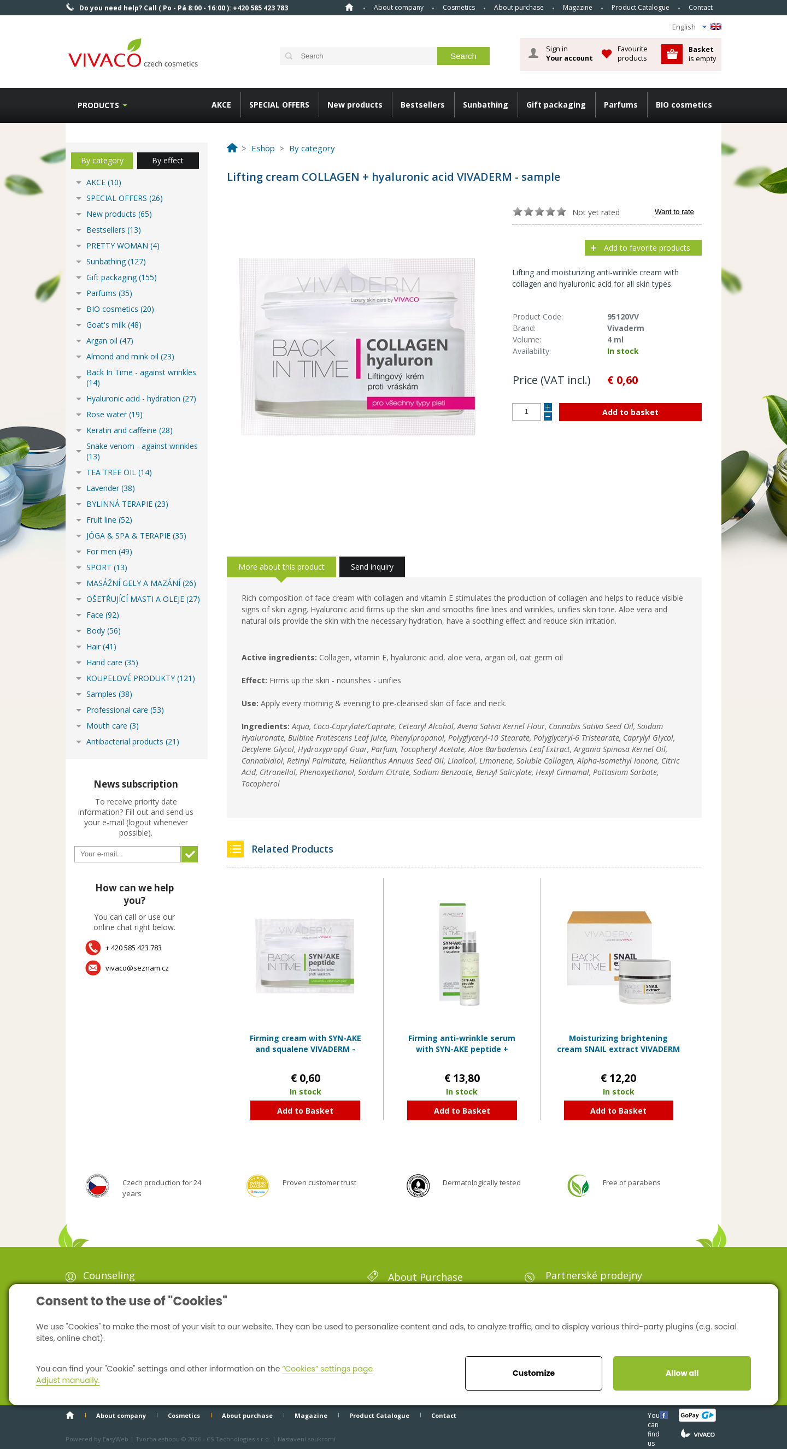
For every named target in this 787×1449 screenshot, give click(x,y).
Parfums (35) (109, 293)
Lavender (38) (110, 488)
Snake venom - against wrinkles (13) (142, 451)
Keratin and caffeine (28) (129, 430)
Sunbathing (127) (116, 261)
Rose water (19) (114, 414)
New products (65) (119, 214)
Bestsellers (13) (113, 229)
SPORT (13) (106, 567)
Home (349, 7)
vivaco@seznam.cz (137, 968)
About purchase (519, 7)
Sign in (569, 53)
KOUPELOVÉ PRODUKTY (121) (140, 678)
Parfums (621, 104)
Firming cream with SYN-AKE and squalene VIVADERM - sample (305, 1048)
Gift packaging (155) (121, 277)
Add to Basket (305, 1110)
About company (399, 7)
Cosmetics (459, 7)
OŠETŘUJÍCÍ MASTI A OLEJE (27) (143, 599)
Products (98, 105)
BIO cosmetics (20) (120, 309)
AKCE (221, 104)
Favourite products (633, 53)
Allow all (682, 1373)
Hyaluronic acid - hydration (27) (141, 398)
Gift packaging (556, 104)
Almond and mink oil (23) (130, 356)
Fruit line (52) (109, 519)
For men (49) (109, 551)
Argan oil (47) (109, 340)
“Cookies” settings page (327, 1368)
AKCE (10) (103, 182)
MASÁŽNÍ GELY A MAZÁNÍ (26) (141, 583)
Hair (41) (101, 646)
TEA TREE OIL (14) (119, 472)
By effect (168, 160)
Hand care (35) (112, 662)
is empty (702, 54)
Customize (534, 1373)
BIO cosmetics (684, 104)
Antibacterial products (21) (132, 741)
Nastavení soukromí (307, 1439)
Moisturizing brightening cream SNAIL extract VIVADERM (618, 1043)
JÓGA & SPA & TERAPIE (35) (136, 535)
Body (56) (103, 630)
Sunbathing (485, 104)
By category (102, 160)
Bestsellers (423, 104)
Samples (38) (109, 694)
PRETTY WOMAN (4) (123, 245)
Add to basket (630, 412)
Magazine (577, 7)
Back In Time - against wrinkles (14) (141, 377)
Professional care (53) (125, 710)
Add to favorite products (647, 248)
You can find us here (655, 1415)
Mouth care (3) (112, 725)
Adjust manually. (67, 1380)
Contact (701, 7)
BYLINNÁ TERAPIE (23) (127, 504)
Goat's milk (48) (114, 325)
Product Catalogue (640, 7)
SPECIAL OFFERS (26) (124, 198)
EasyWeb (115, 1439)
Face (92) (102, 615)
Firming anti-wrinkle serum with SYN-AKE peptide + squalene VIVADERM (461, 1048)
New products (355, 104)
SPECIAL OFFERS (279, 104)
